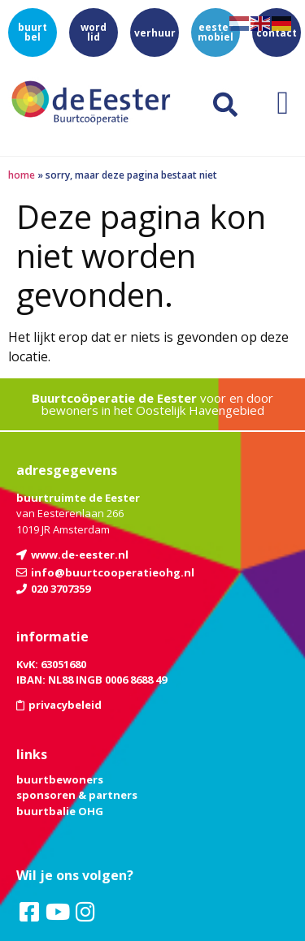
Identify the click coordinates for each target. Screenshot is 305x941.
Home (21, 175)
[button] (282, 103)
